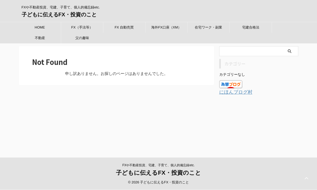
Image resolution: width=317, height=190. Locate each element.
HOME (40, 27)
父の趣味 (82, 38)
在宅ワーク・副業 (208, 27)
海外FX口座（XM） (166, 27)
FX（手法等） (82, 27)
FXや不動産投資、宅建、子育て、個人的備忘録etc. (158, 122)
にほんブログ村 (233, 92)
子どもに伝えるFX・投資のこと (59, 14)
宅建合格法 (250, 27)
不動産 (40, 38)
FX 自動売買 (124, 27)
